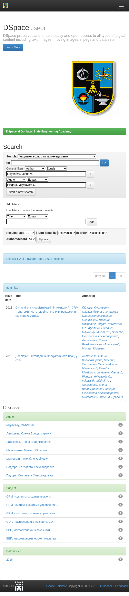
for (8, 162)
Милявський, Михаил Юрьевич (102, 397)
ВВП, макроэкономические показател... (32, 538)
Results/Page (15, 232)
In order (81, 232)
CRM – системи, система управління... (31, 513)
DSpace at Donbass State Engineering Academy (38, 131)
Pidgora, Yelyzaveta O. (96, 376)
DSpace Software (56, 586)
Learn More (13, 47)
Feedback (121, 586)
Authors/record (16, 239)
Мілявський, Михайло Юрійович (27, 458)
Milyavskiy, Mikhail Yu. (96, 332)
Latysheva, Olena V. (99, 328)
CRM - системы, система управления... (32, 505)
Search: (11, 156)
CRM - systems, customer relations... (29, 496)
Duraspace (106, 586)
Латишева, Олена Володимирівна (28, 433)
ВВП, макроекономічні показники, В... (31, 530)
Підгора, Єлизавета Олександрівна (29, 475)
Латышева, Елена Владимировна (28, 441)
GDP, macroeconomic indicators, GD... (30, 521)
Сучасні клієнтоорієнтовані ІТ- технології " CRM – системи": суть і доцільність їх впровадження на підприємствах (47, 311)
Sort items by (47, 232)
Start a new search (21, 192)
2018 (9, 559)
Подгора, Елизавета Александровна (30, 467)
